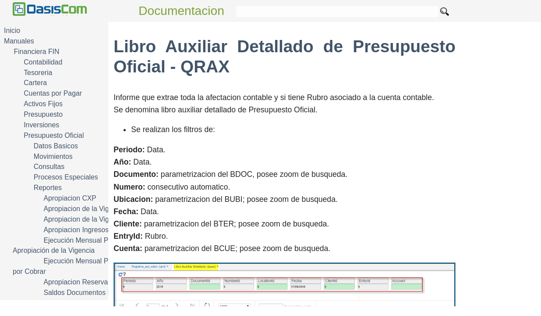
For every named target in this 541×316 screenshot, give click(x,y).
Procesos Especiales (66, 177)
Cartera (35, 82)
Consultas (49, 166)
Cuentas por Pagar (53, 93)
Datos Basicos (56, 146)
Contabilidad (43, 62)
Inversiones (41, 125)
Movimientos (53, 156)
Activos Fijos (43, 104)
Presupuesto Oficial (54, 135)
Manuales (19, 41)
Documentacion (181, 11)
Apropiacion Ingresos (76, 229)
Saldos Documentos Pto (80, 292)
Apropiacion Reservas (77, 282)
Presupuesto (43, 114)
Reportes (48, 187)
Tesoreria (38, 72)
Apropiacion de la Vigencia (84, 208)
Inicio (12, 30)
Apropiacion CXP (69, 198)
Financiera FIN (37, 51)
